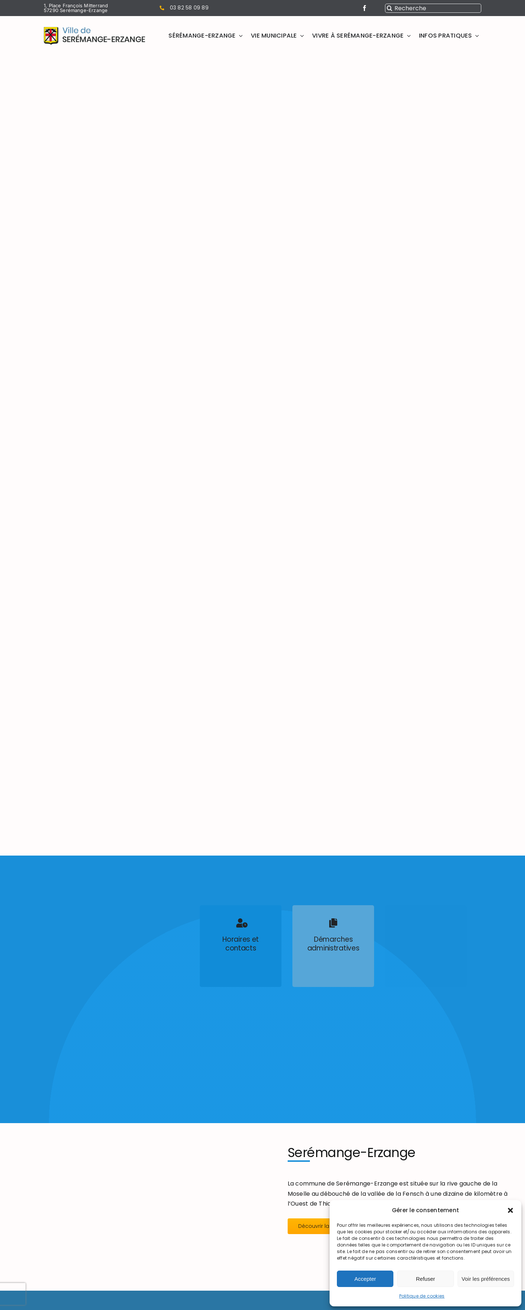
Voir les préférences (486, 1279)
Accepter (365, 1279)
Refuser (425, 1279)
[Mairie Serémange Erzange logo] (94, 30)
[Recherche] (433, 8)
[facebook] (365, 8)
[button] (510, 1210)
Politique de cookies (422, 1296)
